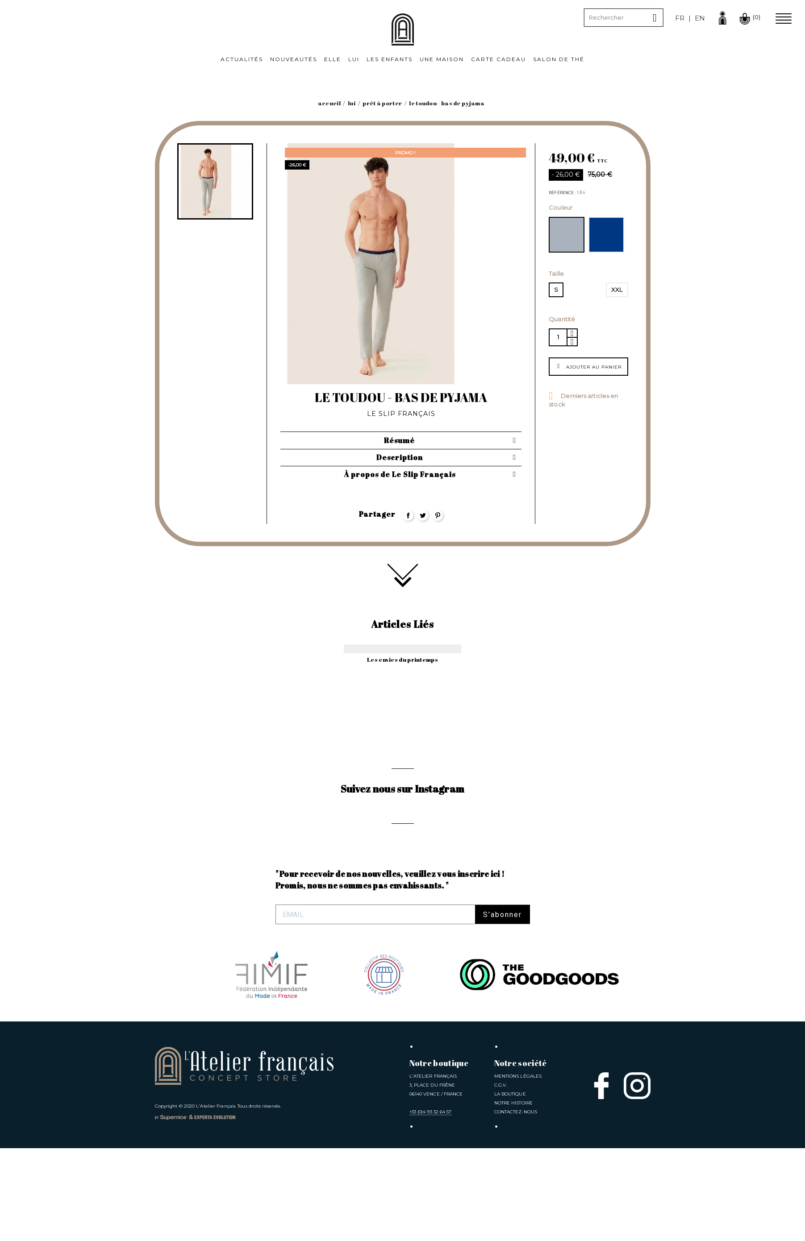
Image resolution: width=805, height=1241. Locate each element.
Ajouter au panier (588, 366)
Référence (562, 193)
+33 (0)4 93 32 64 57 (430, 1205)
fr (679, 18)
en (700, 18)
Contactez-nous (515, 1205)
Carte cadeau (498, 59)
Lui (353, 59)
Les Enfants (390, 59)
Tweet (422, 515)
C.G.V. (500, 1178)
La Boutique (510, 1187)
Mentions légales (518, 1169)
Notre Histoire (513, 1196)
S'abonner (502, 1007)
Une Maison (442, 59)
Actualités (242, 59)
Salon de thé (558, 59)
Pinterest (437, 515)
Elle (332, 59)
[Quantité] (558, 337)
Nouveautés (293, 59)
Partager (407, 515)
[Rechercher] (623, 17)
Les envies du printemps (402, 660)
